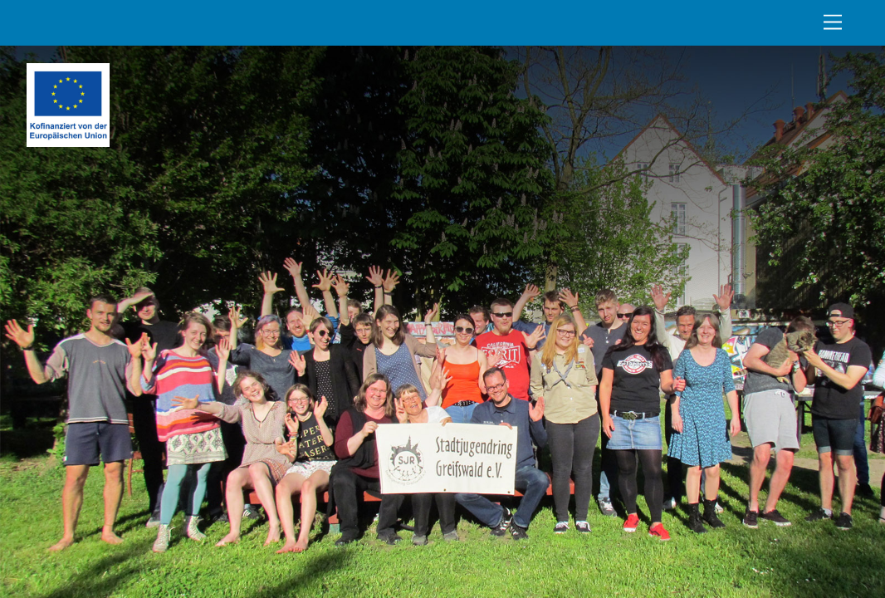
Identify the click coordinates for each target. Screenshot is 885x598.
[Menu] (832, 23)
